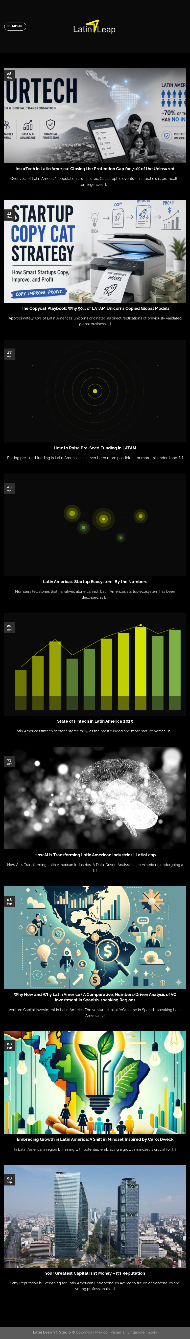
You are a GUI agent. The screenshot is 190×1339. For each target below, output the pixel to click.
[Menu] (15, 27)
